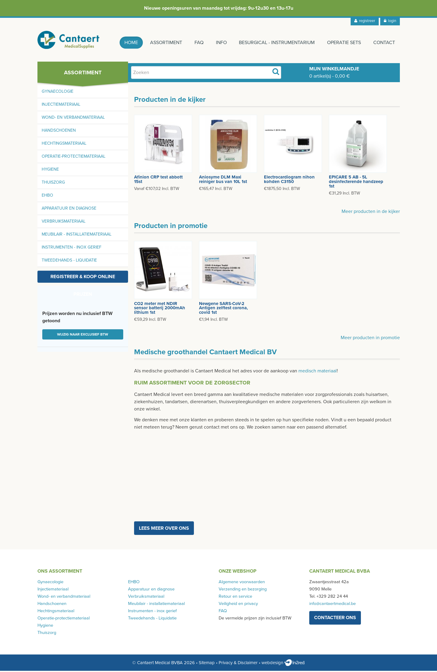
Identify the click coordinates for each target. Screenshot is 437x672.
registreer (364, 20)
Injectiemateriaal (61, 105)
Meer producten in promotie (370, 339)
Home (129, 43)
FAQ (197, 43)
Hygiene (50, 170)
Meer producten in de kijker (371, 213)
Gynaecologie (57, 92)
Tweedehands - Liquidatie (69, 261)
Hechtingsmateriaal (64, 144)
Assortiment (164, 43)
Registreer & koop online (82, 278)
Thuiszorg (53, 183)
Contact (384, 43)
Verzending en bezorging (243, 590)
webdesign (283, 664)
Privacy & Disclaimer (238, 664)
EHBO (47, 196)
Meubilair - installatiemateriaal (76, 235)
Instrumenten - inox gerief (71, 248)
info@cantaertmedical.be (332, 605)
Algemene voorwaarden (242, 583)
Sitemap (207, 664)
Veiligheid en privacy (238, 605)
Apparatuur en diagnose (69, 209)
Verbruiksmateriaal (63, 222)
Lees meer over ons (164, 529)
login (390, 20)
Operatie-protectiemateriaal (73, 157)
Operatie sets (344, 43)
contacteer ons (335, 619)
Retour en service (235, 597)
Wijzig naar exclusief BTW (82, 336)
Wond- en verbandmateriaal (73, 118)
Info (220, 43)
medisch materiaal (317, 372)
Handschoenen (59, 131)
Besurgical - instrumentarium (276, 43)
